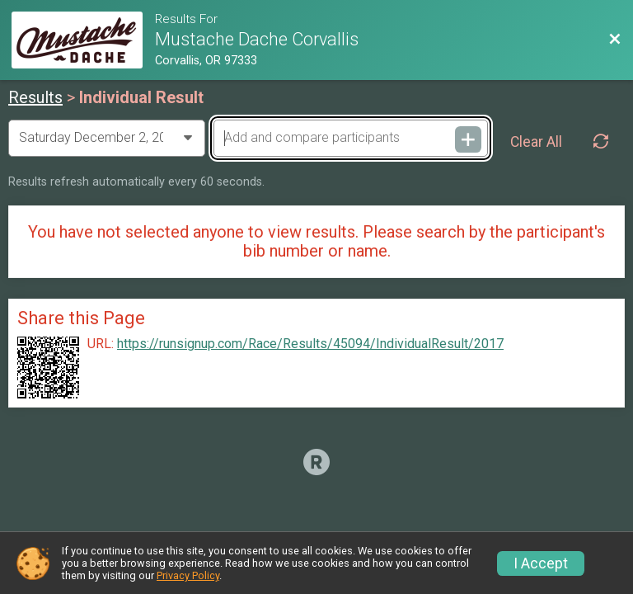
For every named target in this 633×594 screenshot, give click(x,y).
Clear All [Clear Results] (536, 142)
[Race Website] (83, 40)
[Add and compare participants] (350, 138)
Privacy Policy (188, 575)
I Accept (540, 563)
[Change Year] (106, 138)
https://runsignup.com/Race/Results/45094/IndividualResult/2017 (310, 344)
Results (35, 97)
